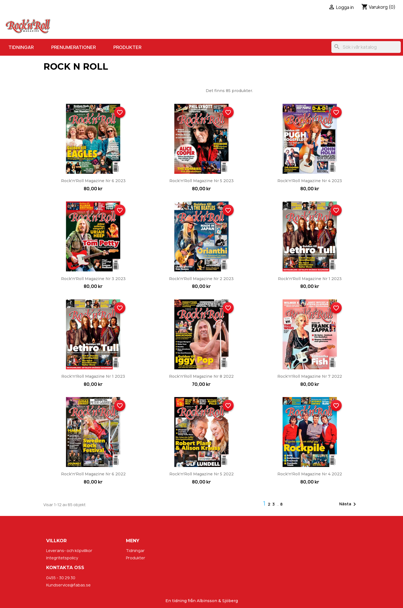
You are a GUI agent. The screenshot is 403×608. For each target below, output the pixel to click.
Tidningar (21, 47)
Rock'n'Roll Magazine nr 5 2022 (201, 473)
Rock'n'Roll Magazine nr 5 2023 (201, 180)
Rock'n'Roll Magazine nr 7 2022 (309, 376)
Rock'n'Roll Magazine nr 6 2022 (93, 473)
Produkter (127, 47)
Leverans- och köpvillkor (69, 550)
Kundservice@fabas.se (68, 585)
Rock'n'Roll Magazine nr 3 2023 (93, 278)
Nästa (348, 504)
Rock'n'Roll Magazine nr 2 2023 (201, 278)
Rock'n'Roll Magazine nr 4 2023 (309, 180)
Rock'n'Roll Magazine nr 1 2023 (310, 278)
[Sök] (366, 47)
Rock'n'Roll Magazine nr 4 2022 (309, 473)
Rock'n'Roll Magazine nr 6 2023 (93, 180)
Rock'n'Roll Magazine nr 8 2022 (201, 376)
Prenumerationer (73, 47)
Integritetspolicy (62, 557)
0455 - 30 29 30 (60, 577)
